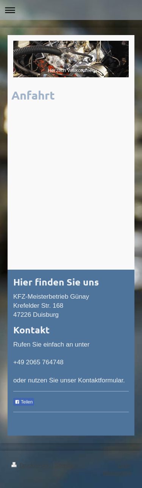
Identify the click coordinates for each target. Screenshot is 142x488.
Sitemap (64, 465)
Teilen (24, 402)
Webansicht (117, 473)
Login (124, 465)
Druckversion (31, 465)
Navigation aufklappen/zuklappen (71, 10)
